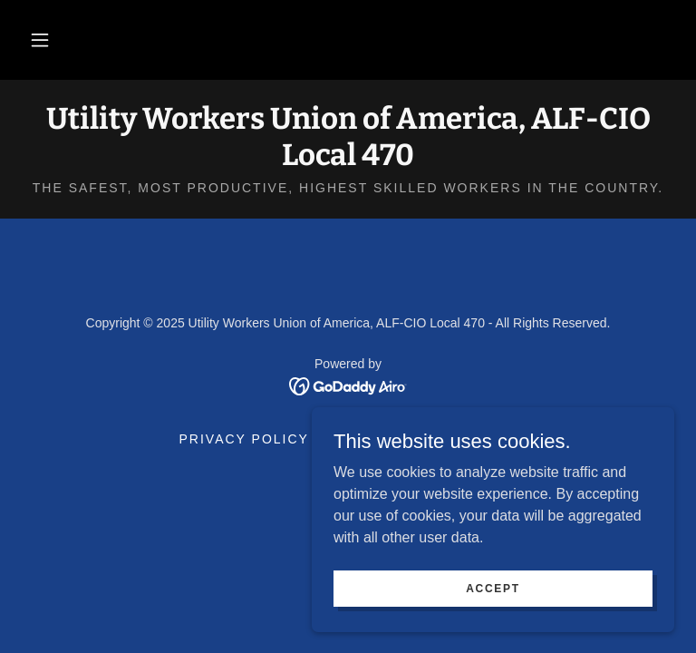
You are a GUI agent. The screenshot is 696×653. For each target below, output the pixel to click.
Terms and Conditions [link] (420, 439)
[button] (40, 40)
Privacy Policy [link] (244, 439)
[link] (348, 160)
